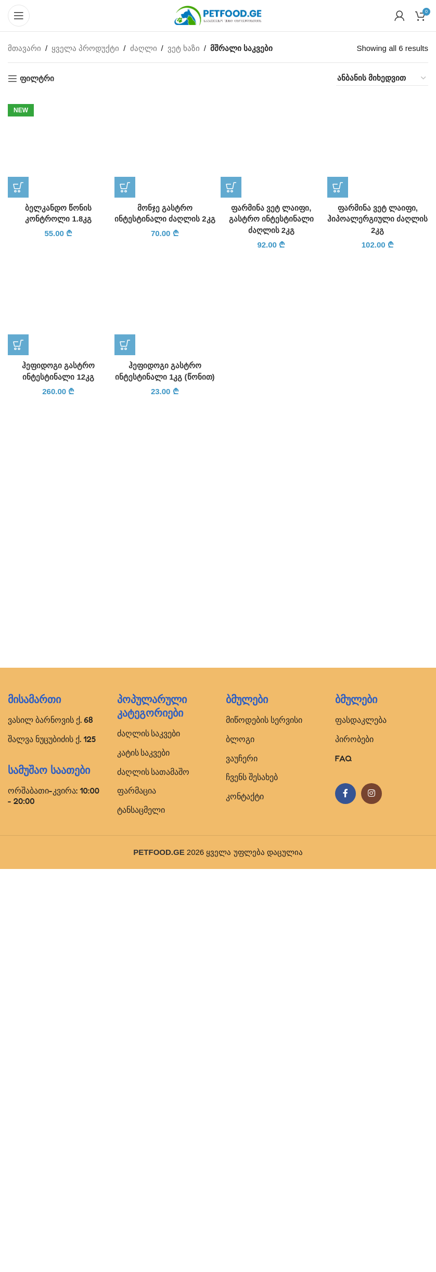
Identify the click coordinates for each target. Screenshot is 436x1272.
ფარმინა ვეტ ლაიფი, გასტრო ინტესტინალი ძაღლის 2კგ (271, 218)
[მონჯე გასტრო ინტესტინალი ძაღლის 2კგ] (165, 147)
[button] (18, 865)
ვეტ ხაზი (184, 48)
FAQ (343, 1161)
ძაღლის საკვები (149, 1137)
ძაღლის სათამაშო (153, 1175)
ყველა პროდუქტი (85, 48)
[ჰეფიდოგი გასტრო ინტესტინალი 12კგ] (58, 971)
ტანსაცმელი (141, 1213)
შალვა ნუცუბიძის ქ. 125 (52, 1142)
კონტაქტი (245, 1200)
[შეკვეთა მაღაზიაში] (382, 78)
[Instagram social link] (371, 1197)
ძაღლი (143, 48)
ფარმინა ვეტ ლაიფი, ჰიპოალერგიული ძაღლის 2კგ (377, 218)
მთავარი (24, 48)
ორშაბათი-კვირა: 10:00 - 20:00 (53, 1199)
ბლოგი (240, 1142)
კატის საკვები (143, 1155)
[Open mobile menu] (19, 15)
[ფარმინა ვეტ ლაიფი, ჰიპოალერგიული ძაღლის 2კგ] (378, 147)
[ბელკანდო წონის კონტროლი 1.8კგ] (58, 486)
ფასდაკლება (361, 1123)
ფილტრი (37, 78)
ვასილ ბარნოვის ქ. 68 (50, 1123)
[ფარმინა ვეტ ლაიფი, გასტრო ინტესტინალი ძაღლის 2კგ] (271, 147)
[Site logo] (218, 14)
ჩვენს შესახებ (252, 1180)
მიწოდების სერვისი (264, 1123)
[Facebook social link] (345, 1197)
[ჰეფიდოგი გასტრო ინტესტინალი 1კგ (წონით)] (165, 971)
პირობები (354, 1142)
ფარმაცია (136, 1194)
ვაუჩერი (242, 1161)
